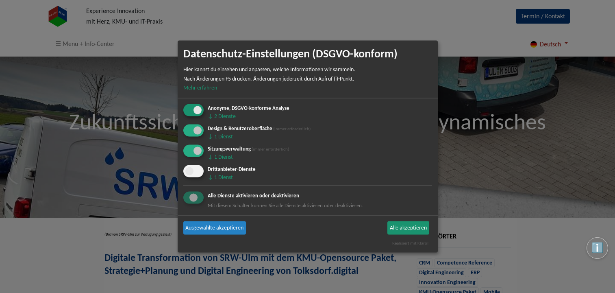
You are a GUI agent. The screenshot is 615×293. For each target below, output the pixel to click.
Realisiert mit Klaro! (410, 243)
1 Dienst (220, 136)
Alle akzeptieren (408, 227)
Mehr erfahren (200, 87)
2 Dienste (222, 116)
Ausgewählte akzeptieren (214, 227)
